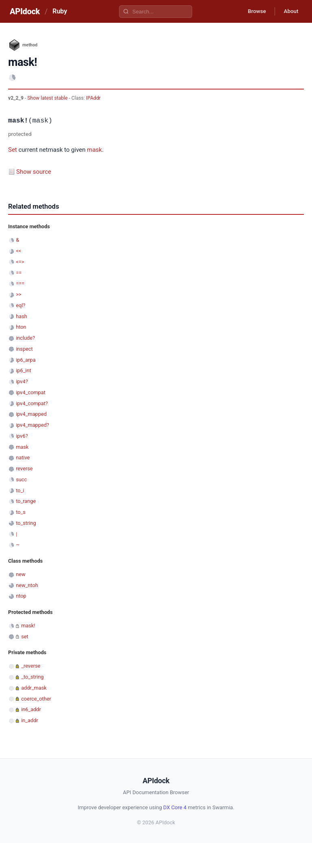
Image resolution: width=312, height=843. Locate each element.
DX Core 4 (174, 807)
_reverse (30, 666)
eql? (20, 305)
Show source (33, 171)
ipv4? (22, 381)
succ (21, 479)
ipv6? (22, 436)
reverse (24, 468)
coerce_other (36, 699)
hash (21, 316)
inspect (24, 349)
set (24, 636)
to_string (26, 523)
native (23, 457)
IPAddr (93, 98)
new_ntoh (27, 585)
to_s (21, 512)
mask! (28, 625)
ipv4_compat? (32, 403)
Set (12, 149)
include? (25, 338)
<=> (20, 262)
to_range (26, 501)
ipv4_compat (31, 392)
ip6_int (23, 370)
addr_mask (34, 688)
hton (21, 327)
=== (20, 283)
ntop (21, 596)
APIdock (25, 11)
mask (94, 149)
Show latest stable (48, 98)
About (289, 11)
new (20, 574)
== (19, 273)
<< (18, 251)
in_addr (29, 720)
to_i (20, 490)
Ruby (59, 11)
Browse (252, 11)
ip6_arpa (26, 360)
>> (18, 294)
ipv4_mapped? (32, 425)
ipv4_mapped (31, 414)
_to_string (32, 677)
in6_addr (31, 709)
